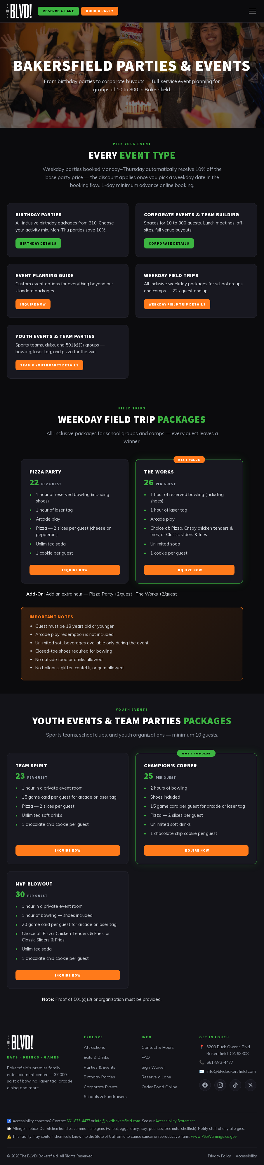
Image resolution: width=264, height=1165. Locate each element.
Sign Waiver (153, 1067)
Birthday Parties (99, 1077)
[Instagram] (220, 1085)
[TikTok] (235, 1085)
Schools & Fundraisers (105, 1096)
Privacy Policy (219, 1156)
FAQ (146, 1057)
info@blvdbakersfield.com (231, 1071)
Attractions (94, 1047)
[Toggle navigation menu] (252, 11)
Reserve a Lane (58, 10)
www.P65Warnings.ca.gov (214, 1136)
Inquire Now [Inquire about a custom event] (33, 306)
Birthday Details (38, 245)
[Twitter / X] (250, 1085)
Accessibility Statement (175, 1120)
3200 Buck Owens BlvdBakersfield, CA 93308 (228, 1050)
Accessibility (246, 1156)
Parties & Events (99, 1067)
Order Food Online (159, 1086)
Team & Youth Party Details (49, 367)
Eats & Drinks (96, 1057)
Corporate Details (169, 245)
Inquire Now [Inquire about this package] (75, 571)
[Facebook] (205, 1085)
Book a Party (100, 10)
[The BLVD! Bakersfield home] (19, 11)
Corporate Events (101, 1086)
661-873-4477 (219, 1062)
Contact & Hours (158, 1047)
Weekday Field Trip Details (177, 306)
